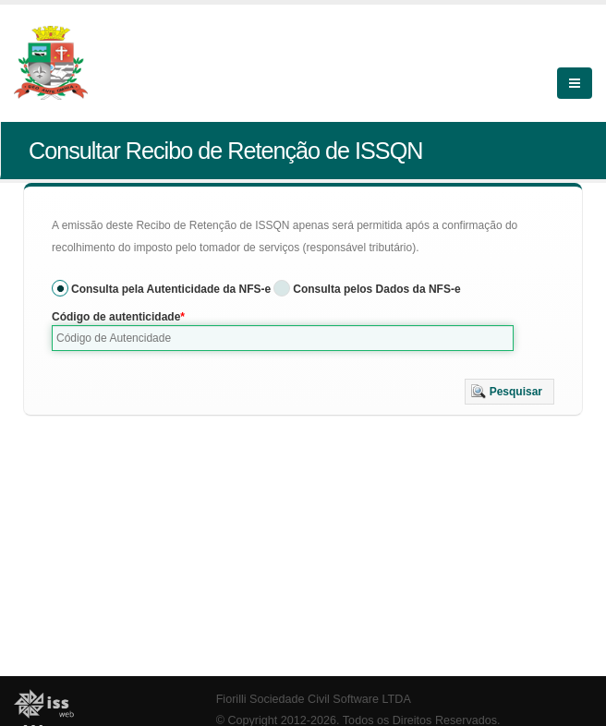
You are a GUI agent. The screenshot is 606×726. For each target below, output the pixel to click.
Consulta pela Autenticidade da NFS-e (171, 289)
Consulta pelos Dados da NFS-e (376, 289)
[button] (509, 392)
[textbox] (283, 338)
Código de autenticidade (116, 316)
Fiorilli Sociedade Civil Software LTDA (313, 699)
